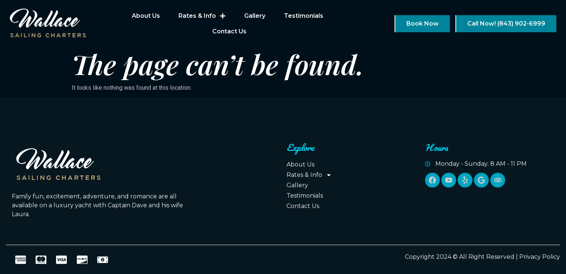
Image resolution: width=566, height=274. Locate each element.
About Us (146, 15)
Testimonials (303, 15)
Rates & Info (202, 16)
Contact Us (229, 31)
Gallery (254, 15)
